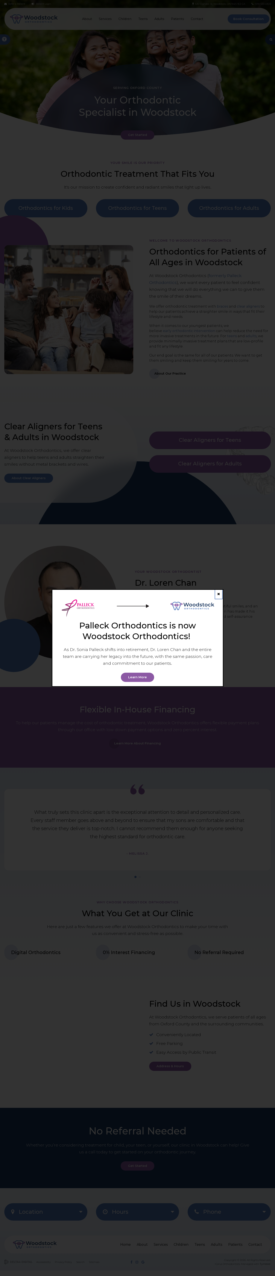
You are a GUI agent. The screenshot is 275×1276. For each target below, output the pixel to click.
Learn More (137, 677)
